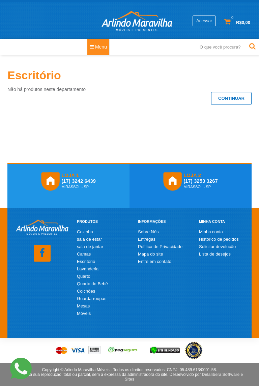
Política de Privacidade (160, 246)
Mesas (83, 305)
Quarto (83, 276)
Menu (98, 47)
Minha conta (211, 231)
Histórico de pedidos (219, 239)
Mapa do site (150, 254)
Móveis (84, 313)
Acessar (204, 20)
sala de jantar (90, 246)
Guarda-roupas (91, 298)
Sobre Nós (148, 231)
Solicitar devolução (217, 246)
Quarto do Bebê (92, 283)
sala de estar (89, 239)
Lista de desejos (215, 254)
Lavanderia (87, 268)
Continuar (231, 98)
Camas (84, 254)
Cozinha (85, 231)
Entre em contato (154, 261)
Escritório (86, 261)
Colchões (86, 291)
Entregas (146, 239)
